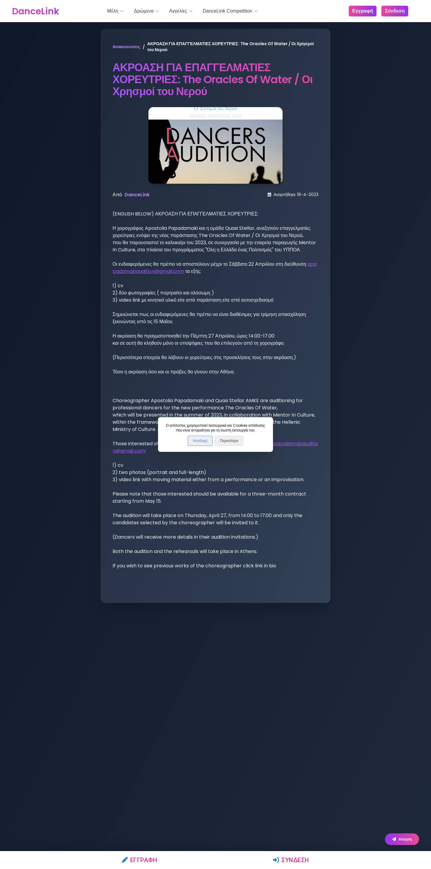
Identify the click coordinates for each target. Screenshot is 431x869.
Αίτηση (402, 839)
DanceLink (137, 194)
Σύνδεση (291, 860)
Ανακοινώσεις (126, 47)
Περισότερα (229, 441)
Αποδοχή (200, 441)
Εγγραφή (139, 860)
